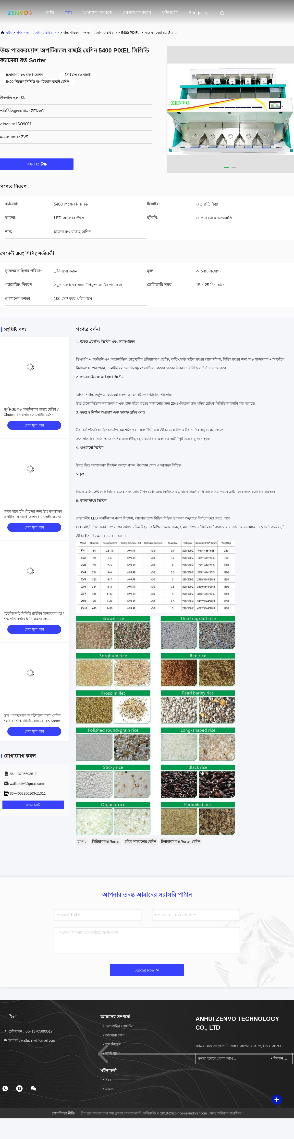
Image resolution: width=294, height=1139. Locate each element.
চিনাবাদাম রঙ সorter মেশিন (180, 841)
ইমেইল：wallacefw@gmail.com (29, 1040)
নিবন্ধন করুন (278, 1058)
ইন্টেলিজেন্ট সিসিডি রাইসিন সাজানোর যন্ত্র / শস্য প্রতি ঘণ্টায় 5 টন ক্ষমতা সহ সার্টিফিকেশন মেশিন (34, 618)
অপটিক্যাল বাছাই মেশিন (42, 33)
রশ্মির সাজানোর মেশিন (140, 841)
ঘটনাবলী (170, 12)
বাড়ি (50, 12)
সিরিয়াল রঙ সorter (106, 841)
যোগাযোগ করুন (137, 12)
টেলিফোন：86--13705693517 (27, 1031)
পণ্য (68, 12)
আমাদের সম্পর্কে (97, 12)
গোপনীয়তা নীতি (63, 1113)
